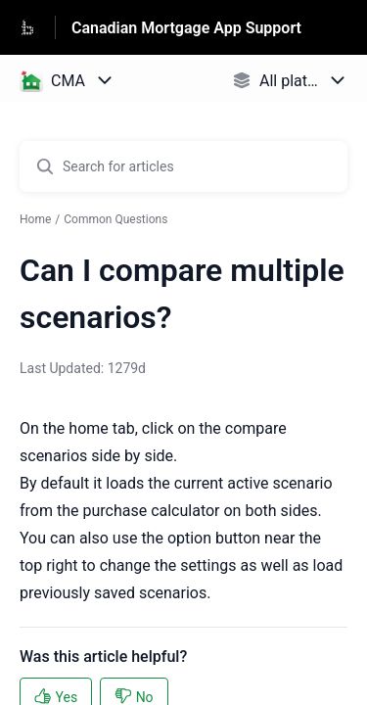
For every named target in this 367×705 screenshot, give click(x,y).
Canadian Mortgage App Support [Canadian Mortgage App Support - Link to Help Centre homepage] (186, 28)
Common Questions (115, 219)
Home (35, 219)
